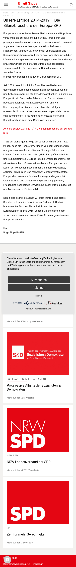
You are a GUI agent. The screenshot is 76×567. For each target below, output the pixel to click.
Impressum (29, 309)
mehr (38, 295)
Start (5, 12)
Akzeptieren (39, 279)
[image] (38, 353)
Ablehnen (39, 287)
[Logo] (38, 4)
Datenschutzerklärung (43, 309)
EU (12, 12)
